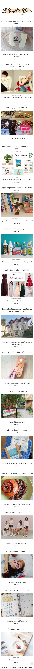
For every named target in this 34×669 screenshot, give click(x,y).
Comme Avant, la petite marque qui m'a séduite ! (17, 54)
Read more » (17, 56)
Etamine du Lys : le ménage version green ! (17, 257)
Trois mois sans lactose (17, 622)
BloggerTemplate (29, 668)
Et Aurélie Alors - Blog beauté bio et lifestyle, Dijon (13, 668)
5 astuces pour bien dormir (17, 544)
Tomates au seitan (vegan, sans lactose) (17, 467)
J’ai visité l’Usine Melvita (17, 385)
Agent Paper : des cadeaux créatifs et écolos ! (17, 216)
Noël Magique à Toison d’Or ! (17, 103)
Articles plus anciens (25, 660)
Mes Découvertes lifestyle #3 (17, 583)
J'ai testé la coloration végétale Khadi (17, 346)
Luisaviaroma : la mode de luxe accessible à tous (17, 95)
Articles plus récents (9, 660)
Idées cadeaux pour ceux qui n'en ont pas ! (17, 175)
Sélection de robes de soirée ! (17, 265)
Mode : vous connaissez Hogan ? (17, 505)
